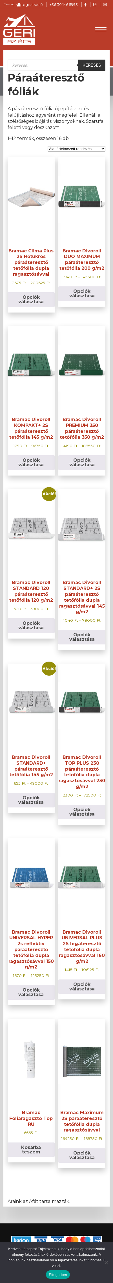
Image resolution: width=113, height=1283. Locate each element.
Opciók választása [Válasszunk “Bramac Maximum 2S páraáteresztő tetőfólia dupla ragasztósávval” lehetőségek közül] (82, 1155)
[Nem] (106, 1262)
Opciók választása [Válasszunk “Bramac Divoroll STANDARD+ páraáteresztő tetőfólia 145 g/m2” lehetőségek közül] (31, 800)
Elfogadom (58, 1275)
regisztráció (30, 4)
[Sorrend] (76, 148)
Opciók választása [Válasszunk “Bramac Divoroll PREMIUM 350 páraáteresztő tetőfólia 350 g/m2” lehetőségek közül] (82, 462)
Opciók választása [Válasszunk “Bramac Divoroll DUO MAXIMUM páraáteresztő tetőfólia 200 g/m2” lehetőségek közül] (82, 293)
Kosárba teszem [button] (31, 1150)
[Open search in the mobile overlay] (56, 65)
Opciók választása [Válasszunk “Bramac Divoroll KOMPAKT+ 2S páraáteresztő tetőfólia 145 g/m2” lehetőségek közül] (31, 462)
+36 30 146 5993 (64, 4)
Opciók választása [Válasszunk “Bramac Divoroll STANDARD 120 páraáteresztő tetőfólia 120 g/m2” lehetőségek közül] (31, 625)
